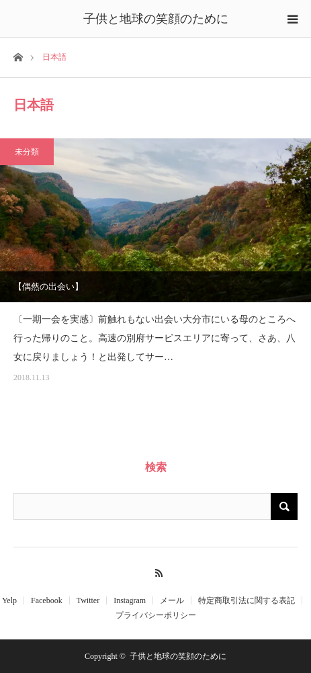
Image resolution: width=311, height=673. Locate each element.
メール (172, 600)
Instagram (130, 600)
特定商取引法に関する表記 (246, 600)
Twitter (88, 600)
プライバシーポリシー (156, 615)
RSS (155, 571)
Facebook (46, 600)
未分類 (27, 151)
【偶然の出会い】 (48, 286)
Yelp (9, 600)
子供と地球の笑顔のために (155, 19)
